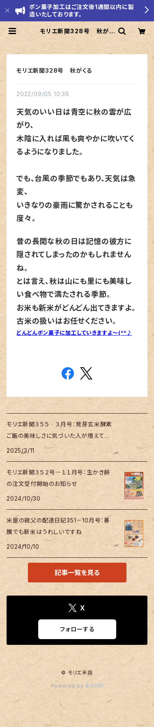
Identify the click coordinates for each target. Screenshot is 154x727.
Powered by (77, 686)
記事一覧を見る (77, 572)
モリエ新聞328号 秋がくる (54, 70)
